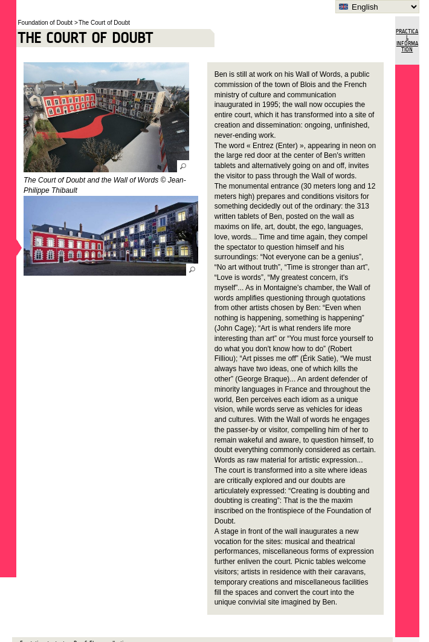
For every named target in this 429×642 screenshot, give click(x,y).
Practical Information (407, 40)
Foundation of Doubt (46, 22)
